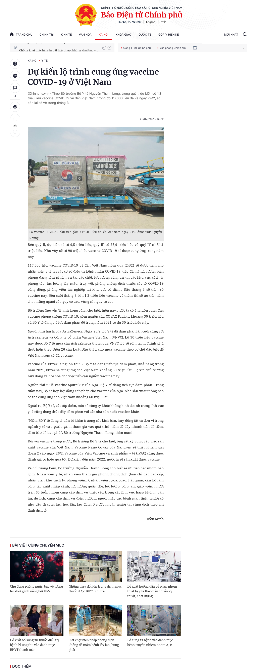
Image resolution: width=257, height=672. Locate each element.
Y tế (44, 60)
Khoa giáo (123, 34)
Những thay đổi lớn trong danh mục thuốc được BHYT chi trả (95, 589)
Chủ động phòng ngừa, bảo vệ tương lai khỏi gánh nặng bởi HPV (36, 589)
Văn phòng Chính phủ (172, 47)
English (150, 22)
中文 (163, 22)
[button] (104, 48)
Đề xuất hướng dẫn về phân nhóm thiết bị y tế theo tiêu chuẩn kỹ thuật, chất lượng (152, 591)
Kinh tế (66, 34)
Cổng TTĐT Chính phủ (136, 47)
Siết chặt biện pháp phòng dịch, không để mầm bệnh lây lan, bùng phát (94, 645)
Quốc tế (145, 34)
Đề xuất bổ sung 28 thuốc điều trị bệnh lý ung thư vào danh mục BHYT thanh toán (34, 645)
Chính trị (47, 34)
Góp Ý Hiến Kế (168, 34)
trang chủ (21, 34)
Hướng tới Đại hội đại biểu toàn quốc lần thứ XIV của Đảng (58, 47)
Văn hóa (85, 34)
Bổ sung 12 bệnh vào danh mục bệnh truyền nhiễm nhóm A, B (150, 642)
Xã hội (103, 34)
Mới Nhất (231, 34)
